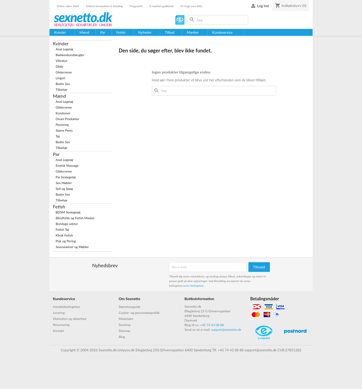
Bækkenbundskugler (70, 55)
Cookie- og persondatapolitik (139, 313)
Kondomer (63, 113)
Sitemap (124, 331)
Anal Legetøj (64, 49)
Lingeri (60, 78)
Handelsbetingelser (66, 307)
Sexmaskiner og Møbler (72, 247)
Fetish (59, 206)
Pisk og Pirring (66, 241)
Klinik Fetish (64, 235)
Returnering (61, 325)
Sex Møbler (64, 183)
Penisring (62, 125)
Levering (59, 313)
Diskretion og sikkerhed (69, 319)
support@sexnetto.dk (226, 329)
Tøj (58, 136)
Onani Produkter (67, 119)
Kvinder (61, 43)
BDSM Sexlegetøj (68, 212)
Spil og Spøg (64, 189)
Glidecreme (64, 72)
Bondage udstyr (67, 224)
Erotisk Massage (67, 165)
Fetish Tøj (62, 229)
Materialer (126, 319)
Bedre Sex (63, 84)
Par (56, 154)
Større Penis (64, 130)
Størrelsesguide (129, 307)
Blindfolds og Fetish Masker (75, 218)
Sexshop (125, 325)
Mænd (59, 96)
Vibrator (61, 61)
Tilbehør (61, 89)
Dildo (59, 66)
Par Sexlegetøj (66, 177)
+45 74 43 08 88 (212, 325)
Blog (122, 337)
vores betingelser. (193, 285)
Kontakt (58, 331)
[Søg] (217, 20)
